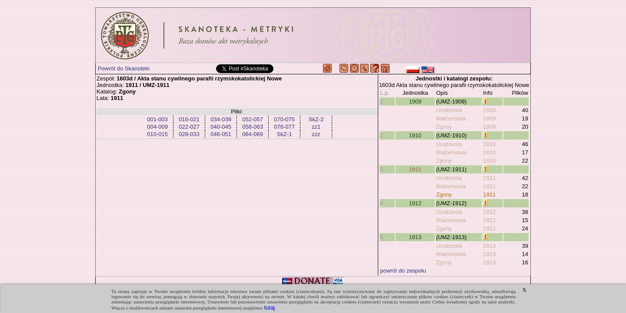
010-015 (157, 134)
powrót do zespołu (403, 270)
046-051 (220, 134)
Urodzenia (449, 110)
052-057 (252, 119)
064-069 (252, 134)
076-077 (284, 126)
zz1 (316, 126)
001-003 (157, 119)
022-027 (189, 126)
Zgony (444, 126)
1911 (415, 169)
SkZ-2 (316, 119)
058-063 (252, 126)
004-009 (157, 126)
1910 (415, 135)
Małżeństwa (451, 118)
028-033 (189, 134)
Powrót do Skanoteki (124, 68)
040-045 (220, 126)
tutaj (269, 307)
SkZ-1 (284, 134)
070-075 (284, 119)
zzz (316, 134)
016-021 (189, 119)
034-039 (220, 119)
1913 (415, 237)
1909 (415, 101)
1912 (415, 203)
